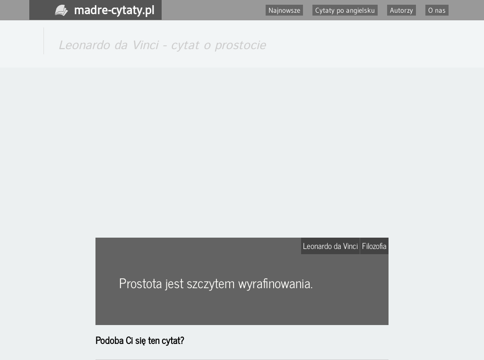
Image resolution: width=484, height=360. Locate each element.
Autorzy (401, 10)
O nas (437, 10)
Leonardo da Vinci (330, 245)
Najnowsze (284, 10)
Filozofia (374, 245)
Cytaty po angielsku (345, 10)
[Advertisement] (242, 152)
